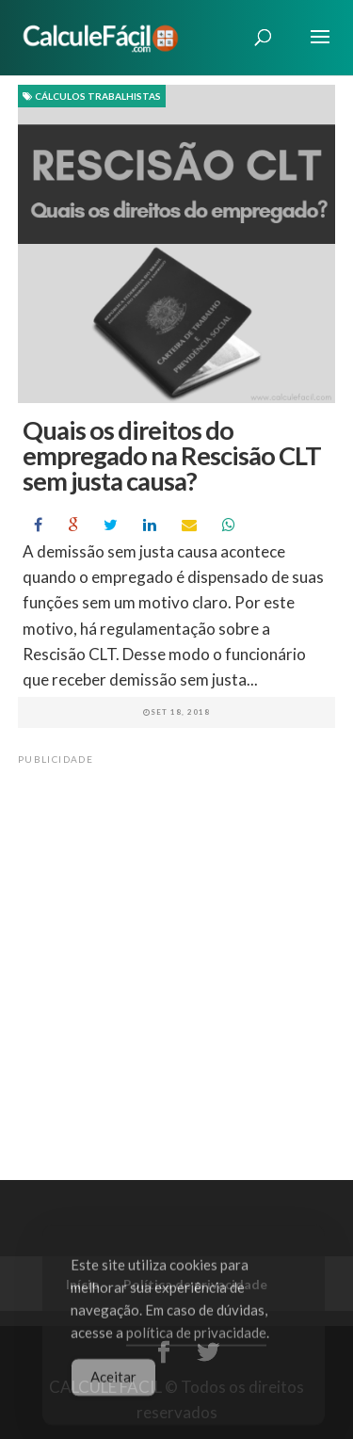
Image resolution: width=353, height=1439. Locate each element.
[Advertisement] (176, 948)
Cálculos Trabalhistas (92, 96)
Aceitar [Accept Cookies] (113, 1382)
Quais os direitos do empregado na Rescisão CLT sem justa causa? (172, 455)
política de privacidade (196, 1338)
